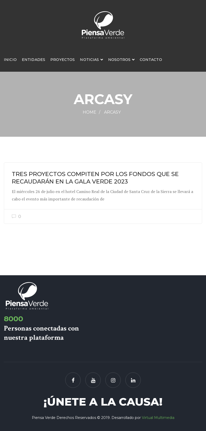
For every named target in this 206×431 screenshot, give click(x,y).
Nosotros (119, 59)
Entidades (33, 59)
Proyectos (62, 59)
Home (89, 112)
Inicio (10, 59)
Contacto (151, 59)
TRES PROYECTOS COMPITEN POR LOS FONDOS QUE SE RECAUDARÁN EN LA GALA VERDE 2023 (95, 177)
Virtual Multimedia (158, 417)
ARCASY (112, 112)
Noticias (89, 59)
